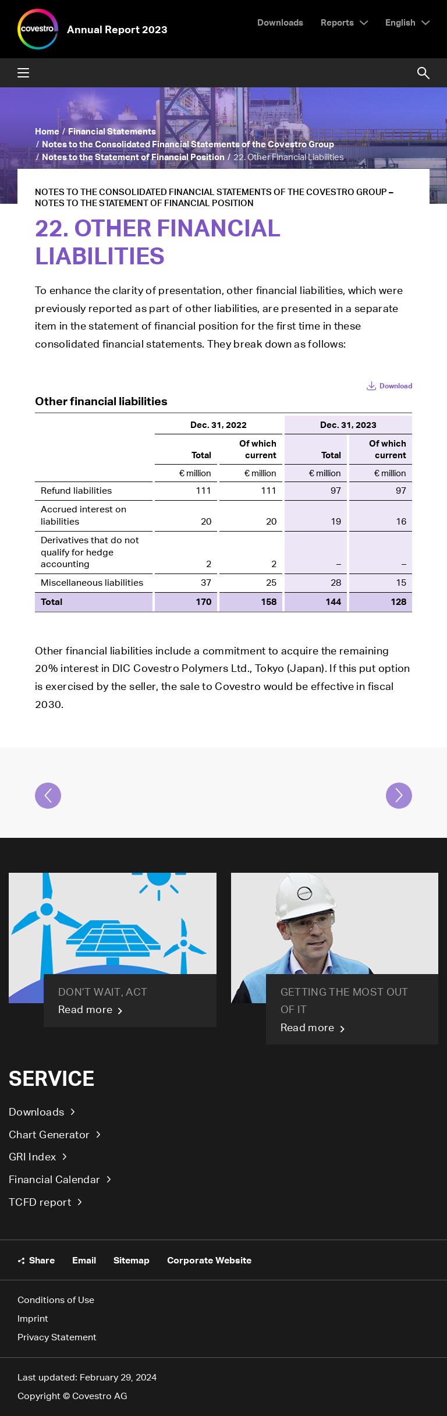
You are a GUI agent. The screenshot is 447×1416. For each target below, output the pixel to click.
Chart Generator (49, 1134)
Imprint (32, 1318)
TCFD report (40, 1201)
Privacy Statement (57, 1337)
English (400, 21)
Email (84, 1260)
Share (42, 1260)
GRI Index (32, 1156)
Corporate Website (209, 1260)
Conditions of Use (55, 1299)
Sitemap (131, 1260)
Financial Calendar (54, 1179)
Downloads (36, 1111)
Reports (337, 21)
